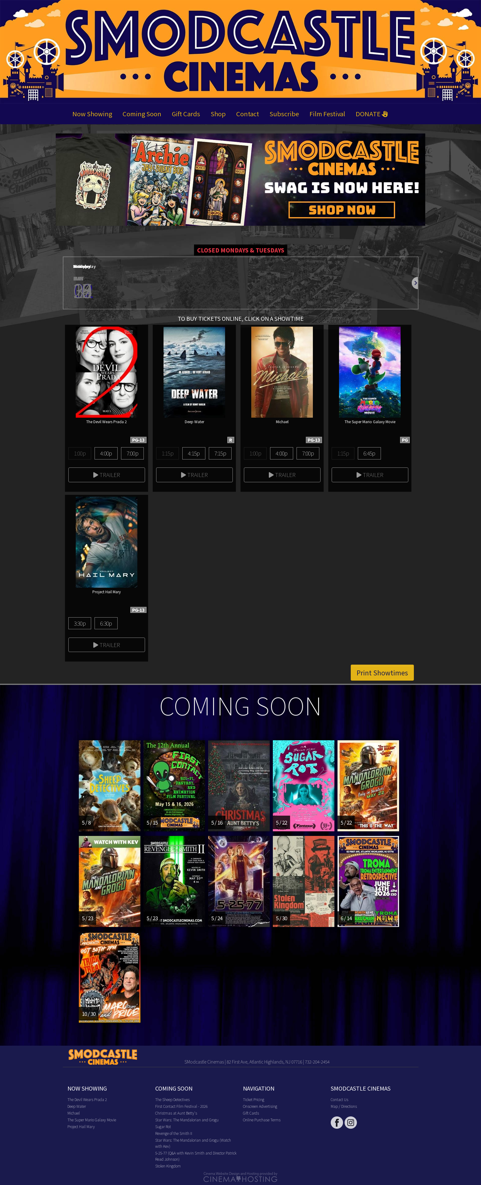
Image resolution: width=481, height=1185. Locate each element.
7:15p (220, 453)
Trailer (106, 475)
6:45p (369, 453)
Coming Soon (142, 113)
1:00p (80, 453)
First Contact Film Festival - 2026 (181, 1106)
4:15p (194, 453)
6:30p (106, 623)
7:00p (132, 453)
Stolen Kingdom (168, 1165)
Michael (73, 1112)
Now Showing (92, 113)
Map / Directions (344, 1106)
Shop (218, 113)
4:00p (106, 453)
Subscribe (284, 113)
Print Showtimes (382, 672)
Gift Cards (186, 113)
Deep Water (76, 1106)
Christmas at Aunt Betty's (176, 1112)
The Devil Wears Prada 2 (87, 1099)
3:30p (80, 623)
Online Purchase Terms (262, 1119)
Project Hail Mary (81, 1126)
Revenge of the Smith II (173, 1133)
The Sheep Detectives (172, 1099)
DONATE (372, 113)
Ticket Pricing (253, 1099)
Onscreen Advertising (260, 1106)
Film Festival (327, 113)
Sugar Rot (163, 1126)
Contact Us (339, 1099)
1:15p (167, 453)
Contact (247, 113)
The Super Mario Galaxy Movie (91, 1119)
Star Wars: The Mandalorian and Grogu (187, 1119)
